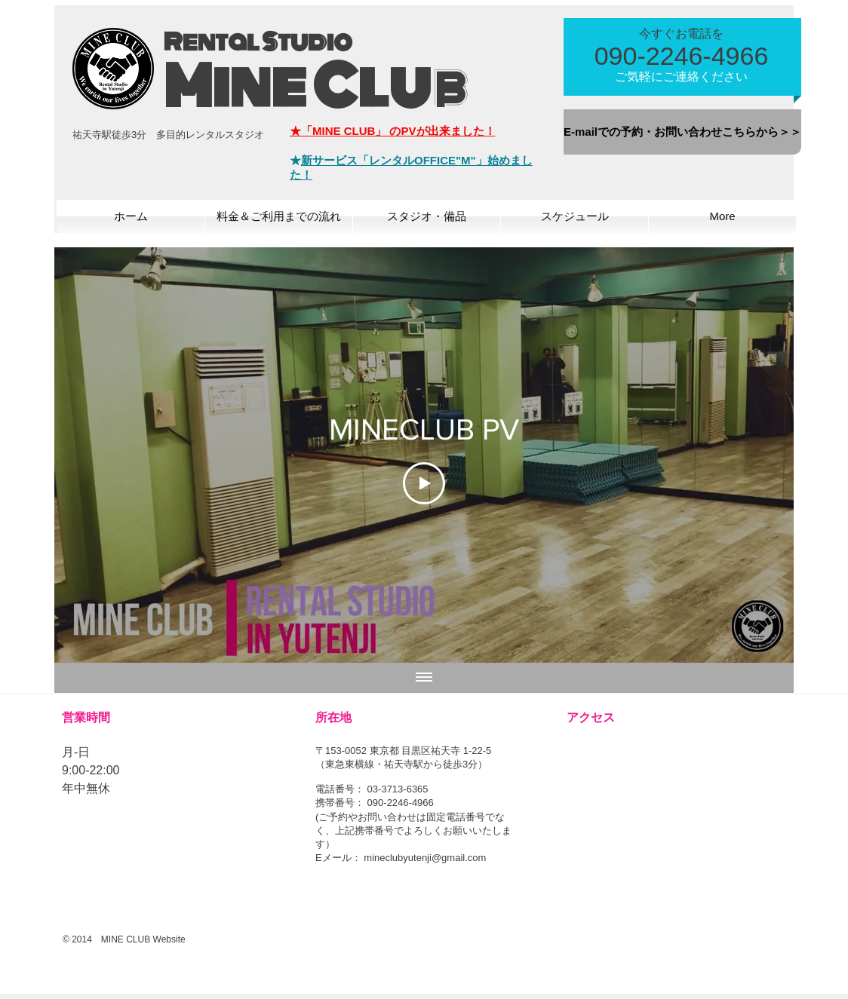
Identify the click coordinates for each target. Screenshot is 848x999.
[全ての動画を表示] (424, 678)
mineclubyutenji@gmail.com (425, 857)
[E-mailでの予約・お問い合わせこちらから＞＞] (682, 132)
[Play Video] (424, 483)
